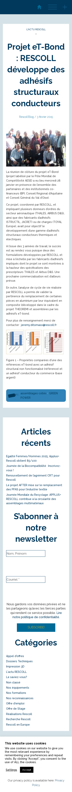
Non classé (13, 682)
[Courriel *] (25, 579)
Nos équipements (17, 687)
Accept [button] (26, 769)
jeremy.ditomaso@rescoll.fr (39, 325)
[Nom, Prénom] (25, 553)
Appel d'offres (15, 656)
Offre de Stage (15, 708)
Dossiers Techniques (19, 661)
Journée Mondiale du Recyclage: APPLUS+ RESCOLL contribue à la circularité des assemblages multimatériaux (33, 499)
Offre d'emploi (15, 703)
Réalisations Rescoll (19, 714)
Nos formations (16, 692)
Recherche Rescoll (18, 719)
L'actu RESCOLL (36, 29)
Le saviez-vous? (16, 677)
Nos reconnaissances (19, 698)
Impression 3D (15, 666)
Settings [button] (11, 769)
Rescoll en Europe (18, 724)
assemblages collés (33, 393)
